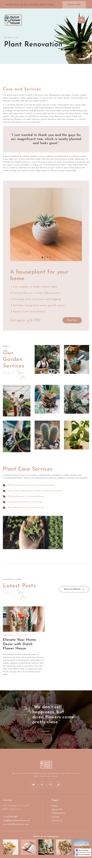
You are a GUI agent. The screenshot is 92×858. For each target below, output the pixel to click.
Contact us (57, 824)
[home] (13, 20)
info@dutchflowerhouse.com (16, 824)
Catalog (55, 820)
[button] (81, 20)
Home (54, 809)
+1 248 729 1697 (10, 820)
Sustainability (58, 816)
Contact (42, 731)
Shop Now (70, 319)
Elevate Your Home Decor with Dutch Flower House (19, 647)
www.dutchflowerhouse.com (16, 827)
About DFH (57, 813)
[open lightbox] (47, 366)
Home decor (8, 638)
